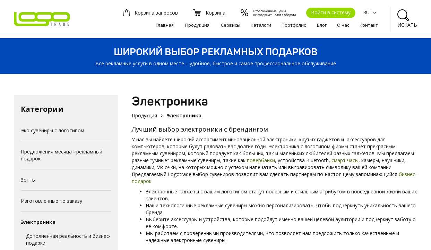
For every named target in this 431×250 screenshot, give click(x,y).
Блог (322, 25)
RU (370, 12)
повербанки (261, 160)
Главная (165, 25)
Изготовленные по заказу (51, 201)
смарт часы (345, 160)
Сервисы (230, 25)
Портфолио (294, 25)
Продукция (197, 25)
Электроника (38, 222)
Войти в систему (331, 12)
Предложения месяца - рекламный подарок (61, 155)
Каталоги (261, 25)
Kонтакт (369, 25)
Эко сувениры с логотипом (52, 130)
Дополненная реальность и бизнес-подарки (68, 239)
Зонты (28, 179)
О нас (343, 25)
